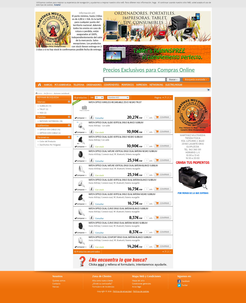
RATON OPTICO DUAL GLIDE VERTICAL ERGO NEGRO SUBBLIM (116, 137)
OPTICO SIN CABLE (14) (50, 129)
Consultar (99, 118)
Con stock (99, 132)
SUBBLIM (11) (45, 106)
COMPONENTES (111, 84)
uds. (151, 118)
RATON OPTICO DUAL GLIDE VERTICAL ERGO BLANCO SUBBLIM (116, 122)
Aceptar (57, 5)
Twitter (182, 285)
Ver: (92, 97)
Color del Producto (48, 141)
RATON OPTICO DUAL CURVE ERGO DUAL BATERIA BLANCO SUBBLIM (118, 208)
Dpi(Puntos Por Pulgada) (50, 145)
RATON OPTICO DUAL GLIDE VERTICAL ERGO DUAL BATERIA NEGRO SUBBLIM (122, 194)
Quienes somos (58, 281)
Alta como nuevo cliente (102, 281)
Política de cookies (141, 291)
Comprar (164, 117)
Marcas (48, 84)
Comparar (81, 118)
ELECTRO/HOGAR (173, 84)
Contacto (56, 284)
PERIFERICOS (127, 84)
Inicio (39, 93)
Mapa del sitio (138, 281)
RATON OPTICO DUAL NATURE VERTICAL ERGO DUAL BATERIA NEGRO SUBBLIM (123, 151)
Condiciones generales (141, 284)
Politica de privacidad (122, 291)
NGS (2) (43, 113)
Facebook (183, 281)
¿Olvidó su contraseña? (102, 284)
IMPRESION (141, 84)
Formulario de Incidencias (103, 287)
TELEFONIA (78, 84)
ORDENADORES (93, 84)
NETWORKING (156, 84)
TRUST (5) (44, 109)
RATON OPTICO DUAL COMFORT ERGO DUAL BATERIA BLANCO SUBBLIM (120, 237)
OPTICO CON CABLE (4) (50, 133)
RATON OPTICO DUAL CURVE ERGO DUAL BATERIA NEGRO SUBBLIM (118, 223)
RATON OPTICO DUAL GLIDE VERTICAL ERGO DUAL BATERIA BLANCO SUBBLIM (122, 180)
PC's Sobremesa (63, 84)
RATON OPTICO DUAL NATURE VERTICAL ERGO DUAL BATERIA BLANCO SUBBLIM (123, 165)
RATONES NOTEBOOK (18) (51, 121)
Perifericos (48, 93)
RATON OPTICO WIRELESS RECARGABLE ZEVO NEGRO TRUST (115, 102)
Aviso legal (136, 287)
